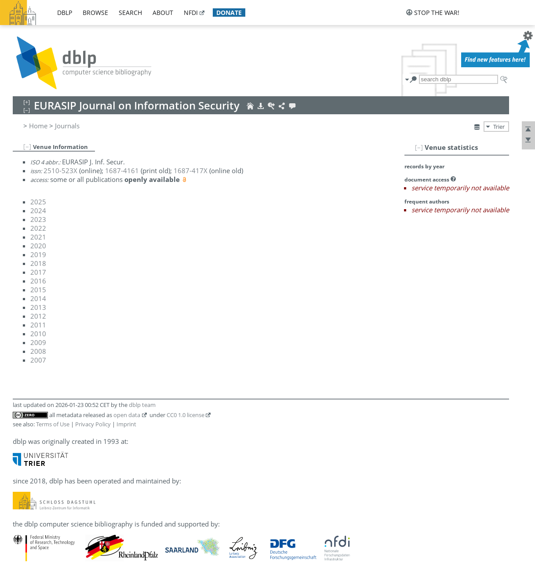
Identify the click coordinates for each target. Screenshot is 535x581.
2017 (38, 272)
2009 (38, 342)
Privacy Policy (93, 424)
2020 (38, 245)
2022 (38, 228)
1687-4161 (122, 170)
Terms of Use (52, 424)
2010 (38, 333)
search (130, 12)
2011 (38, 324)
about (163, 12)
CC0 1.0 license (185, 415)
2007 (38, 360)
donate (229, 12)
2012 (38, 316)
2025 (38, 201)
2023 (38, 219)
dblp (64, 12)
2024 (38, 210)
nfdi (191, 12)
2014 (38, 298)
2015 (38, 289)
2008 (38, 351)
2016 (38, 280)
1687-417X (190, 170)
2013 (38, 307)
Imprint (126, 424)
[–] (419, 147)
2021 (38, 236)
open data (126, 415)
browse (95, 12)
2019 (38, 254)
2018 (38, 263)
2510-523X (60, 170)
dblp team (142, 405)
